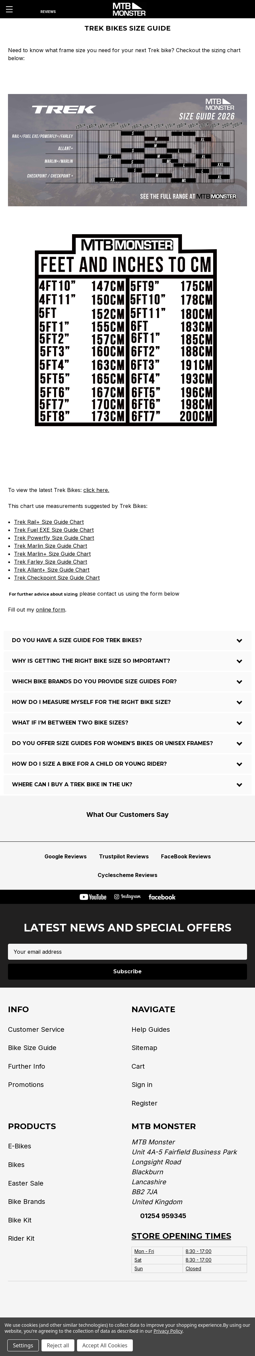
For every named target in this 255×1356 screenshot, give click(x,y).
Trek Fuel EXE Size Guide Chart (54, 530)
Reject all (58, 1345)
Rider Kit (21, 1238)
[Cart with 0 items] (242, 9)
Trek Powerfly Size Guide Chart (54, 537)
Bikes (16, 1165)
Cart (138, 1066)
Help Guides (150, 1029)
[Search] (26, 9)
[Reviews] (48, 9)
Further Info (26, 1066)
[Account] (224, 9)
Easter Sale (25, 1183)
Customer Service (36, 1029)
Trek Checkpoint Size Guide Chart (57, 577)
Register (144, 1103)
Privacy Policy (167, 1331)
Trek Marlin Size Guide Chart (50, 545)
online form (50, 609)
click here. (96, 490)
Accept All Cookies (105, 1345)
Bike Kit (20, 1220)
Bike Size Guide (32, 1048)
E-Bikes (19, 1146)
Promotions (26, 1085)
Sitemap (144, 1048)
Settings (23, 1345)
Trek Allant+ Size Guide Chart (51, 569)
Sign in (141, 1085)
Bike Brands (26, 1202)
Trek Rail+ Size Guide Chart (49, 522)
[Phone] (207, 9)
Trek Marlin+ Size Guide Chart (52, 553)
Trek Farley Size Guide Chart (50, 561)
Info (18, 1009)
